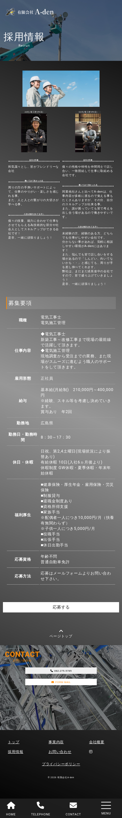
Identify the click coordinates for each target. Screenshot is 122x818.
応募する (61, 608)
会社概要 (96, 745)
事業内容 (56, 745)
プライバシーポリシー (61, 767)
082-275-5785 (60, 675)
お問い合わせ (60, 755)
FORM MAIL (61, 691)
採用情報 (15, 755)
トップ (13, 745)
